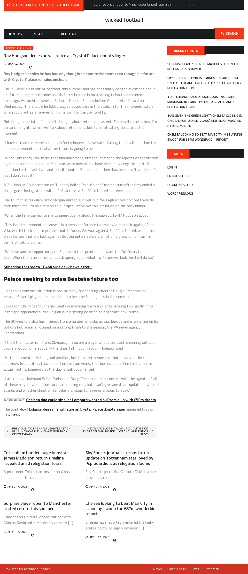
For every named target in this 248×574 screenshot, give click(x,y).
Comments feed (180, 185)
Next (194, 5)
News (17, 34)
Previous (189, 5)
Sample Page (176, 569)
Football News (18, 48)
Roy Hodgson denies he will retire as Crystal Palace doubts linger (72, 409)
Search (230, 33)
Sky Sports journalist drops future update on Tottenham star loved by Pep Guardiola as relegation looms (119, 458)
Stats (39, 34)
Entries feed (177, 176)
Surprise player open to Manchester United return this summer (37, 506)
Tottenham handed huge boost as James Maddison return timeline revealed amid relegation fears (36, 458)
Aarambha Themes (37, 569)
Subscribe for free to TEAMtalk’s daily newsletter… (48, 266)
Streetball (67, 34)
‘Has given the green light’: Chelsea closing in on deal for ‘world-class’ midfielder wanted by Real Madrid (204, 120)
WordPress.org (180, 193)
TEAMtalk (12, 415)
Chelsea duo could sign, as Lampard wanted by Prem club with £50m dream (91, 399)
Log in (172, 167)
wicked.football (124, 19)
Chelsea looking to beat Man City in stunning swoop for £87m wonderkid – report (122, 508)
